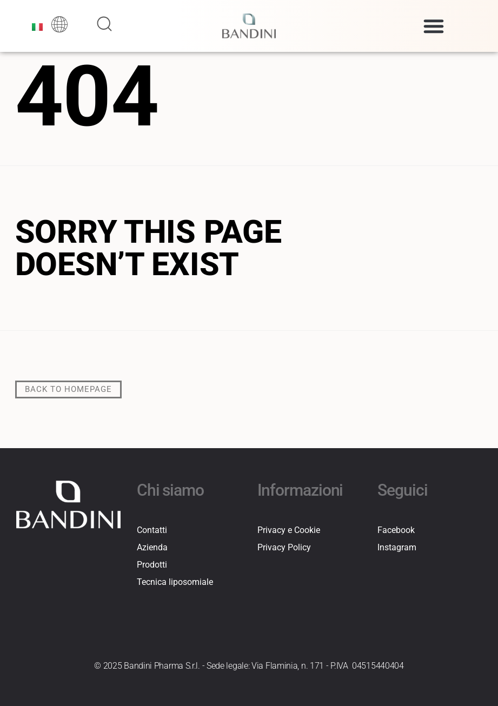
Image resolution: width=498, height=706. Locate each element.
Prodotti (152, 565)
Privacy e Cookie (288, 530)
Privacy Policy (284, 547)
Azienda (152, 547)
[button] (433, 26)
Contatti (152, 530)
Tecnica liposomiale (175, 582)
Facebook (396, 530)
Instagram (396, 547)
